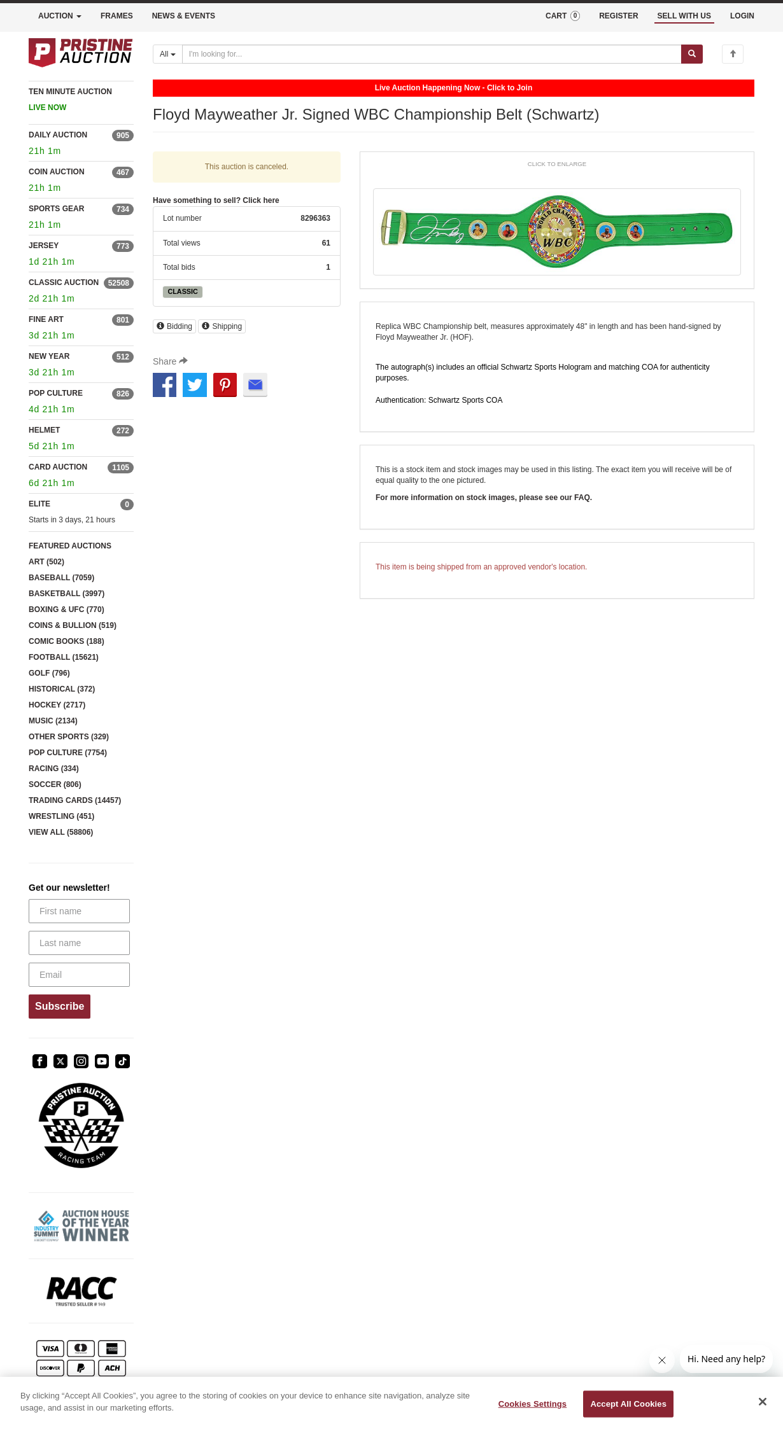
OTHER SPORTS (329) (69, 736)
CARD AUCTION (58, 467)
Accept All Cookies (628, 1404)
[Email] (79, 975)
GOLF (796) (49, 673)
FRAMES (117, 15)
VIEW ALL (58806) (61, 832)
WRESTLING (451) (61, 816)
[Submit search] (692, 54)
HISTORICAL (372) (62, 689)
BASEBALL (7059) (61, 577)
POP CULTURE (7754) (68, 752)
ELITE (39, 503)
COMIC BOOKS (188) (66, 641)
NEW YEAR (49, 356)
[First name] (79, 911)
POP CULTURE (56, 393)
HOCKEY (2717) (57, 705)
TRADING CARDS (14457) (75, 800)
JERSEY (44, 245)
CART (563, 16)
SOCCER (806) (55, 784)
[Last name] (79, 943)
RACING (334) (54, 768)
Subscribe (59, 1006)
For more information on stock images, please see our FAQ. (484, 497)
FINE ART (46, 319)
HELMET (44, 430)
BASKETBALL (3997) (66, 593)
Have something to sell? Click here (216, 200)
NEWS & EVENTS (183, 15)
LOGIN (742, 15)
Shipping (222, 326)
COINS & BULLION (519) (72, 625)
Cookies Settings (532, 1404)
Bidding (174, 326)
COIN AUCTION (57, 171)
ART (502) (46, 561)
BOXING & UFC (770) (66, 609)
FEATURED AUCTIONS (70, 545)
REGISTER (618, 15)
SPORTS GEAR (56, 208)
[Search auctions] (432, 54)
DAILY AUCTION (58, 134)
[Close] (763, 1402)
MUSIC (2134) (53, 720)
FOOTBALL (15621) (64, 657)
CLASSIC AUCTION (64, 282)
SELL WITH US (684, 15)
